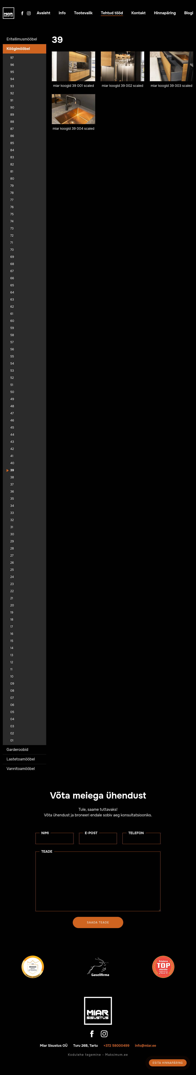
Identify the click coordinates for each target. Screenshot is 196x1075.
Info (62, 13)
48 (12, 406)
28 (12, 548)
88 (12, 122)
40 (12, 463)
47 (12, 413)
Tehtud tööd (112, 13)
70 (12, 250)
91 (11, 100)
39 (12, 470)
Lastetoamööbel (21, 759)
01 (11, 740)
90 (12, 107)
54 (12, 364)
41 (11, 456)
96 (12, 65)
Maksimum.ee (116, 1055)
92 (12, 93)
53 (12, 371)
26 (12, 563)
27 (11, 556)
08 (12, 691)
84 (12, 150)
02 (12, 733)
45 (12, 428)
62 (12, 307)
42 (12, 449)
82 (12, 164)
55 (12, 356)
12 (11, 662)
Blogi (188, 13)
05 (12, 712)
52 (12, 378)
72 (11, 235)
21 (11, 598)
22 (12, 591)
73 (12, 228)
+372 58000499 (116, 1046)
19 (11, 612)
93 (12, 86)
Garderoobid (17, 749)
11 (11, 669)
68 (12, 264)
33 (12, 513)
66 (12, 278)
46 (12, 420)
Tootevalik (83, 13)
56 (12, 349)
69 (12, 257)
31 (11, 527)
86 (12, 136)
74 (11, 221)
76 (12, 207)
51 (11, 385)
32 (12, 520)
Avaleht (43, 13)
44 (12, 435)
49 (12, 399)
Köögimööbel (18, 48)
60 (12, 321)
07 (12, 698)
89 (12, 115)
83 (12, 157)
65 (12, 285)
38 (12, 477)
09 (12, 684)
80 (12, 179)
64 (12, 292)
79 (12, 186)
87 (12, 129)
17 (11, 627)
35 (12, 499)
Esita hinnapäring (168, 1063)
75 (12, 214)
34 (12, 506)
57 (12, 342)
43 (12, 442)
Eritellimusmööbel (22, 39)
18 (11, 620)
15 (11, 641)
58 (12, 335)
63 (12, 300)
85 (12, 143)
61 (11, 314)
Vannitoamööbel (21, 768)
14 (11, 648)
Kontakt (138, 13)
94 (12, 79)
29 (12, 541)
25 (12, 570)
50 (12, 392)
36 (12, 492)
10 (11, 676)
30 (12, 534)
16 (11, 634)
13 (11, 655)
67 (12, 271)
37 (12, 484)
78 (12, 193)
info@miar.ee (145, 1046)
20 (12, 605)
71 (11, 243)
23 (12, 584)
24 (12, 577)
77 (11, 200)
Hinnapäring (165, 13)
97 (12, 58)
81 (11, 171)
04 (12, 719)
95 (12, 72)
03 (12, 726)
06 (12, 705)
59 (12, 328)
